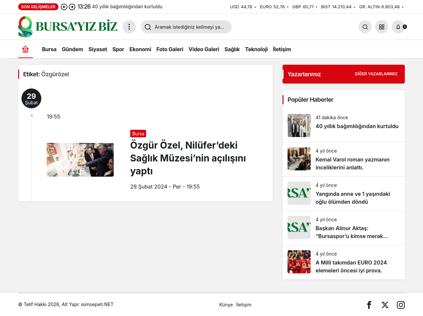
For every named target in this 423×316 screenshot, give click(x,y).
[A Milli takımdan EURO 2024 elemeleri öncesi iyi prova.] (344, 262)
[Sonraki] (72, 6)
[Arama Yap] (365, 26)
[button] (381, 26)
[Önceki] (64, 6)
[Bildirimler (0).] (398, 26)
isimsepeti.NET (97, 304)
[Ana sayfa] (25, 49)
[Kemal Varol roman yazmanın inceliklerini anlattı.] (344, 159)
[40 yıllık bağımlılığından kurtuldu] (344, 125)
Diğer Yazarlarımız (376, 73)
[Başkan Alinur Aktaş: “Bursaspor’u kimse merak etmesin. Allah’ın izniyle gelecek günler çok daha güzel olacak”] (344, 228)
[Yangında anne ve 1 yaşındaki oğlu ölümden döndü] (344, 194)
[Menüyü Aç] (129, 26)
